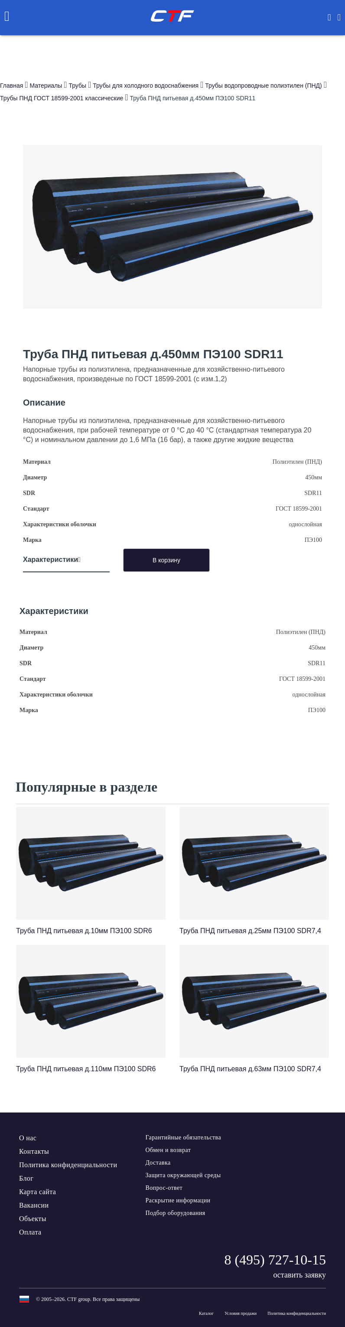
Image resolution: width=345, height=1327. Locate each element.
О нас (27, 1138)
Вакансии (34, 1205)
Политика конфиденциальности (68, 1165)
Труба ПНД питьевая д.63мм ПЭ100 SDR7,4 (250, 1069)
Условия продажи (241, 1313)
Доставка (157, 1162)
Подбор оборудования (175, 1213)
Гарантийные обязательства (183, 1137)
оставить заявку (299, 1275)
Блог (26, 1178)
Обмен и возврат (168, 1150)
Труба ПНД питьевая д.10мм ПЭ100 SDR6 (84, 930)
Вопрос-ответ (163, 1188)
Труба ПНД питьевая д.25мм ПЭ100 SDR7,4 (250, 930)
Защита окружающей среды (183, 1175)
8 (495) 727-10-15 (275, 1260)
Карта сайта (37, 1191)
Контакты (34, 1151)
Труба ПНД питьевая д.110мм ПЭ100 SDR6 (86, 1069)
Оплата (30, 1232)
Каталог (206, 1313)
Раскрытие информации (177, 1200)
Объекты (32, 1218)
